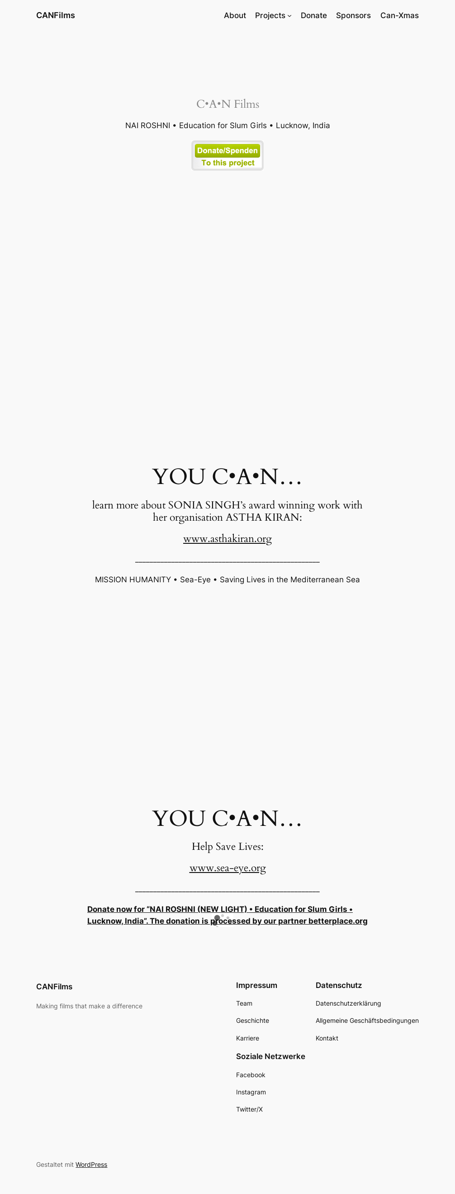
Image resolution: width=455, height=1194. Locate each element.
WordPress (91, 1164)
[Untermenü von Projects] (289, 15)
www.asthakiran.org (227, 539)
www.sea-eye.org (228, 868)
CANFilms (55, 15)
